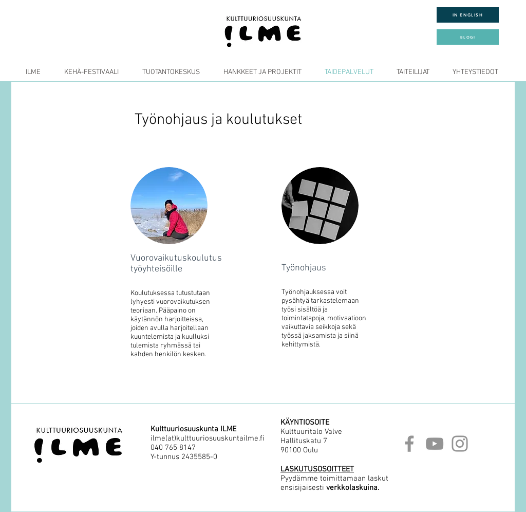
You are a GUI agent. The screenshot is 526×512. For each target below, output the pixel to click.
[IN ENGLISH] (468, 15)
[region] (175, 260)
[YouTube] (434, 443)
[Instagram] (460, 443)
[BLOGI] (468, 37)
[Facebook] (409, 443)
